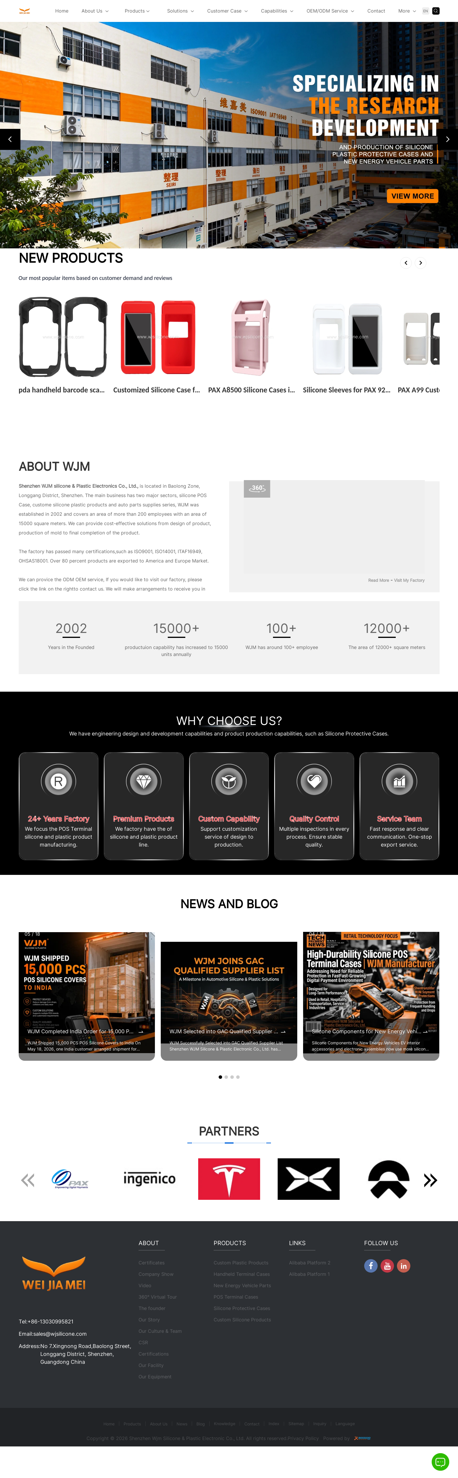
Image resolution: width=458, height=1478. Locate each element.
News (182, 1453)
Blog (200, 1453)
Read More (378, 580)
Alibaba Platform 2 (310, 1292)
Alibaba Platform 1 (309, 1303)
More (404, 11)
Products (137, 11)
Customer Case (224, 11)
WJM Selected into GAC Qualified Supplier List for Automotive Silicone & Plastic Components (225, 1032)
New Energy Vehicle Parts (242, 1315)
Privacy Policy (303, 1467)
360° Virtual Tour (158, 1326)
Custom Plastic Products (241, 1292)
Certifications (154, 1383)
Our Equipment (155, 1406)
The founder (152, 1337)
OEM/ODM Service (327, 11)
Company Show (156, 1303)
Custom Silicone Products (242, 1349)
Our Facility (151, 1394)
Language (345, 1452)
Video (145, 1315)
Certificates (152, 1292)
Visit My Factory (409, 580)
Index (274, 1452)
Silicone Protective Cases (242, 1337)
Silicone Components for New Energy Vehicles (367, 1032)
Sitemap (296, 1452)
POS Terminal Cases (236, 1326)
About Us (92, 11)
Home (61, 11)
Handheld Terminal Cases (242, 1303)
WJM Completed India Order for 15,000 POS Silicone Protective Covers (82, 1032)
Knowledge (224, 1452)
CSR (143, 1372)
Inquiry (319, 1452)
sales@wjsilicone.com (60, 1363)
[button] (10, 139)
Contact (376, 11)
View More (33, 399)
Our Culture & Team (160, 1360)
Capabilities (274, 11)
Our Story (149, 1349)
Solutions (177, 11)
